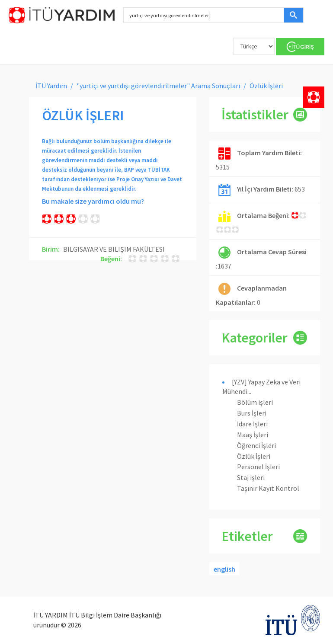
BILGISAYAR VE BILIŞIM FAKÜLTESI (114, 249)
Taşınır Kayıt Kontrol (268, 488)
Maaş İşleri (252, 434)
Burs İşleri (251, 413)
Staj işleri (251, 477)
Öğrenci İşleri (256, 445)
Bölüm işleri (255, 402)
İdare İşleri (252, 423)
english (224, 569)
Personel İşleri (258, 466)
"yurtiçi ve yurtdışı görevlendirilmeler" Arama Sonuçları (158, 85)
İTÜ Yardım (51, 85)
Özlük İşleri (253, 456)
